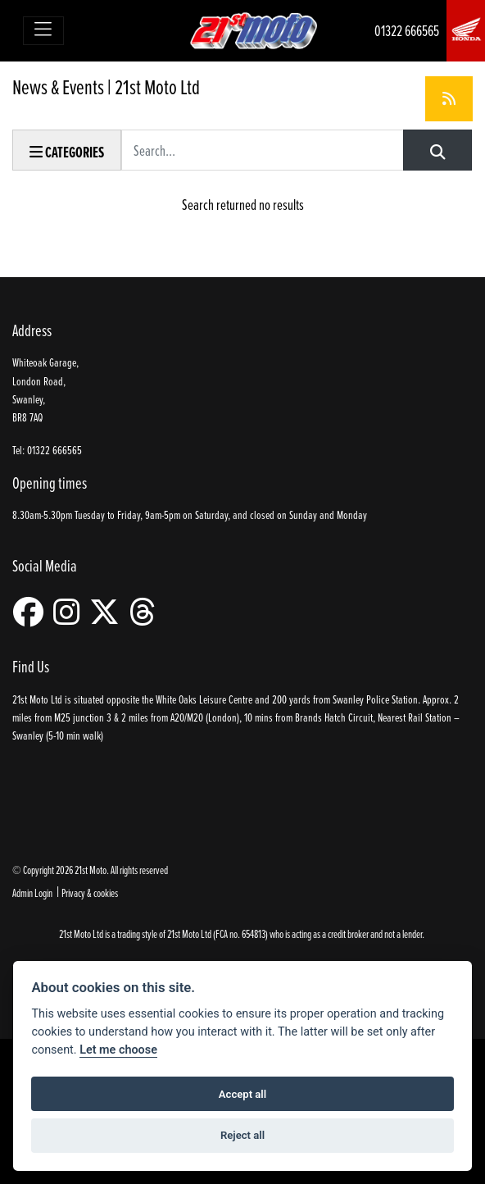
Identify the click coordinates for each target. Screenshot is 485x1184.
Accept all (242, 1094)
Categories (66, 152)
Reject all (242, 1135)
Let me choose (118, 1050)
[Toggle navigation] (44, 30)
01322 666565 (406, 30)
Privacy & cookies (89, 892)
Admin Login (32, 892)
